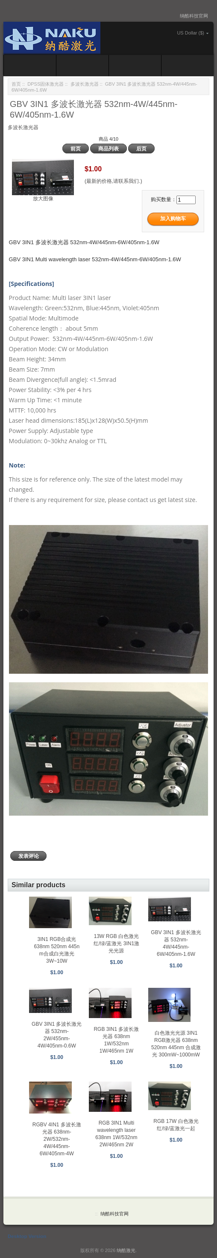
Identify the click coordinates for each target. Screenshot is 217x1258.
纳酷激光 (126, 1250)
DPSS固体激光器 (45, 84)
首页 (16, 84)
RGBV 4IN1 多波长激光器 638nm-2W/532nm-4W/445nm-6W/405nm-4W (56, 1139)
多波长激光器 (84, 84)
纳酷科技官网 (194, 15)
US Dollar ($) (190, 32)
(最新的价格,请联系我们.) (113, 181)
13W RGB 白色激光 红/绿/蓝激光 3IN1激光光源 (116, 943)
